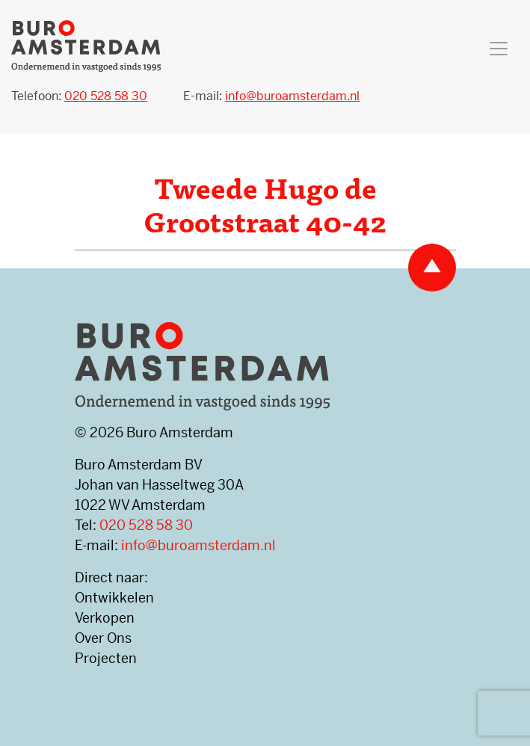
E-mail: (271, 96)
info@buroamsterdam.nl (198, 545)
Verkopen (105, 617)
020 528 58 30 (146, 525)
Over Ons (103, 638)
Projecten (106, 658)
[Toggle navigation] (498, 48)
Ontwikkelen (114, 597)
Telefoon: (79, 96)
